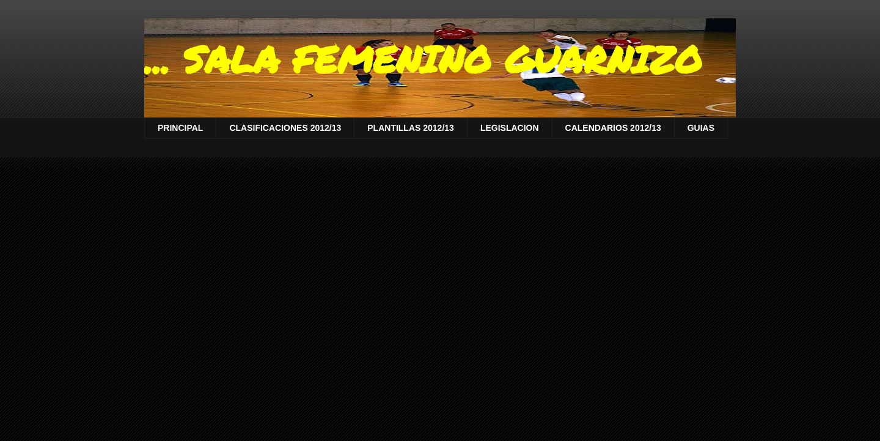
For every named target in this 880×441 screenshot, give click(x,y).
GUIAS (701, 128)
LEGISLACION (509, 128)
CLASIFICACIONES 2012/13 (285, 128)
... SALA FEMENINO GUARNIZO (423, 58)
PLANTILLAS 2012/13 (410, 128)
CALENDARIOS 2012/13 (613, 128)
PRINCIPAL (180, 128)
